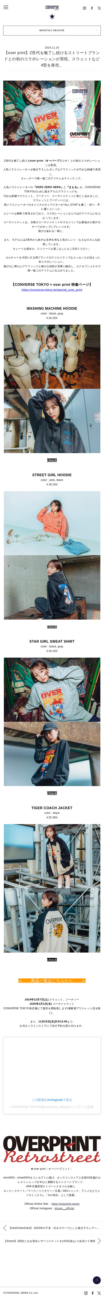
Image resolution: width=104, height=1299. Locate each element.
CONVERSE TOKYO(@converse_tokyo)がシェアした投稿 (52, 1107)
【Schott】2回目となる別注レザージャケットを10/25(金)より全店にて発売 (49, 1241)
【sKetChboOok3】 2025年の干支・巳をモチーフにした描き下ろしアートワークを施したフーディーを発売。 (56, 1228)
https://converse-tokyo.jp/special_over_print (52, 289)
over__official (65, 1208)
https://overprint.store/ (65, 1203)
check (52, 460)
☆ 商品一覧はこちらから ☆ (52, 980)
